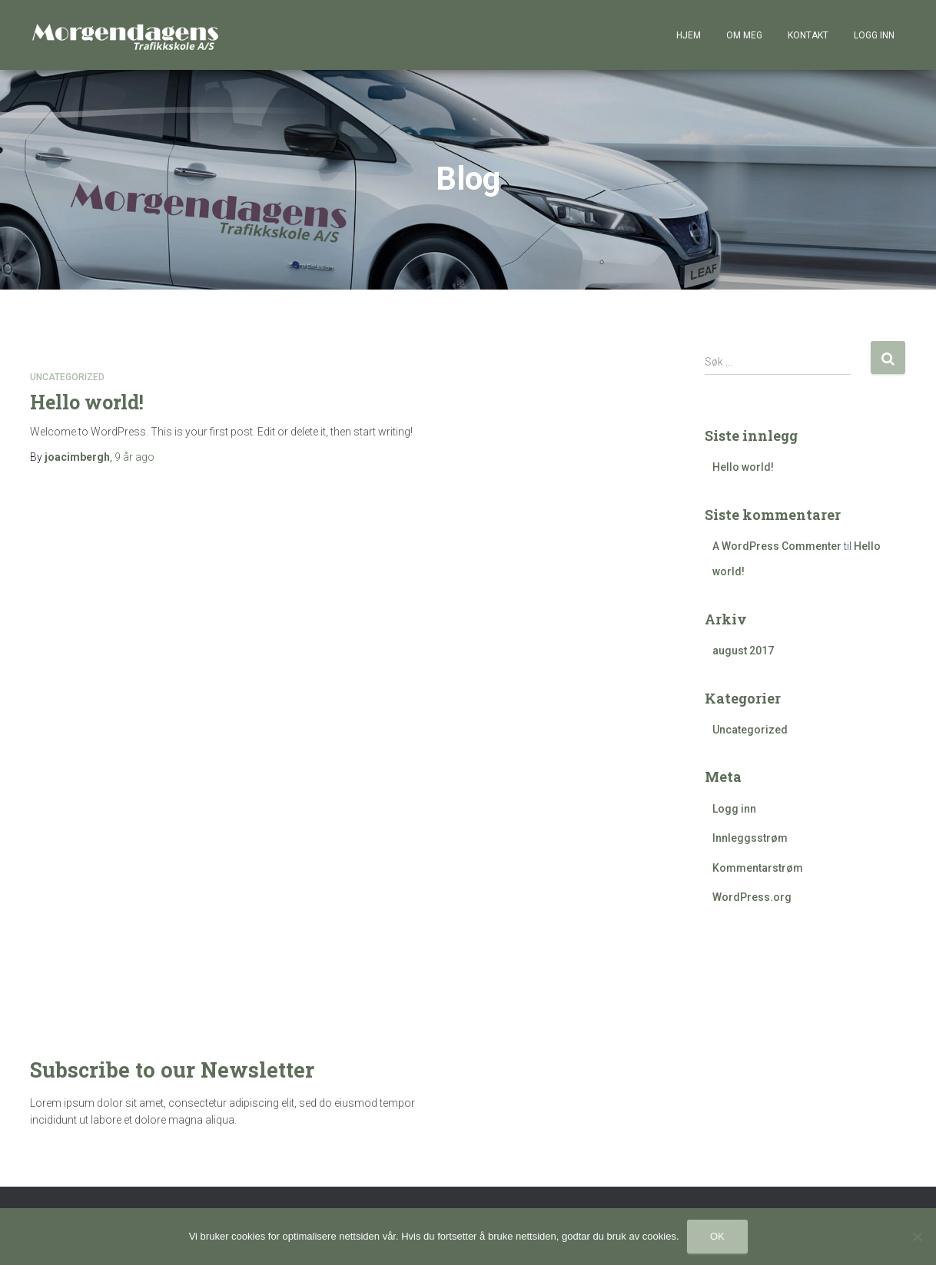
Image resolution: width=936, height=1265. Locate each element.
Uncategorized (67, 378)
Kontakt (808, 35)
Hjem (688, 35)
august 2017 (743, 651)
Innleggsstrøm (750, 839)
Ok (717, 1236)
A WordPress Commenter (776, 547)
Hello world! (87, 403)
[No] (916, 1236)
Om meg (744, 35)
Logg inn (874, 35)
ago (134, 458)
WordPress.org (752, 898)
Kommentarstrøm (757, 869)
